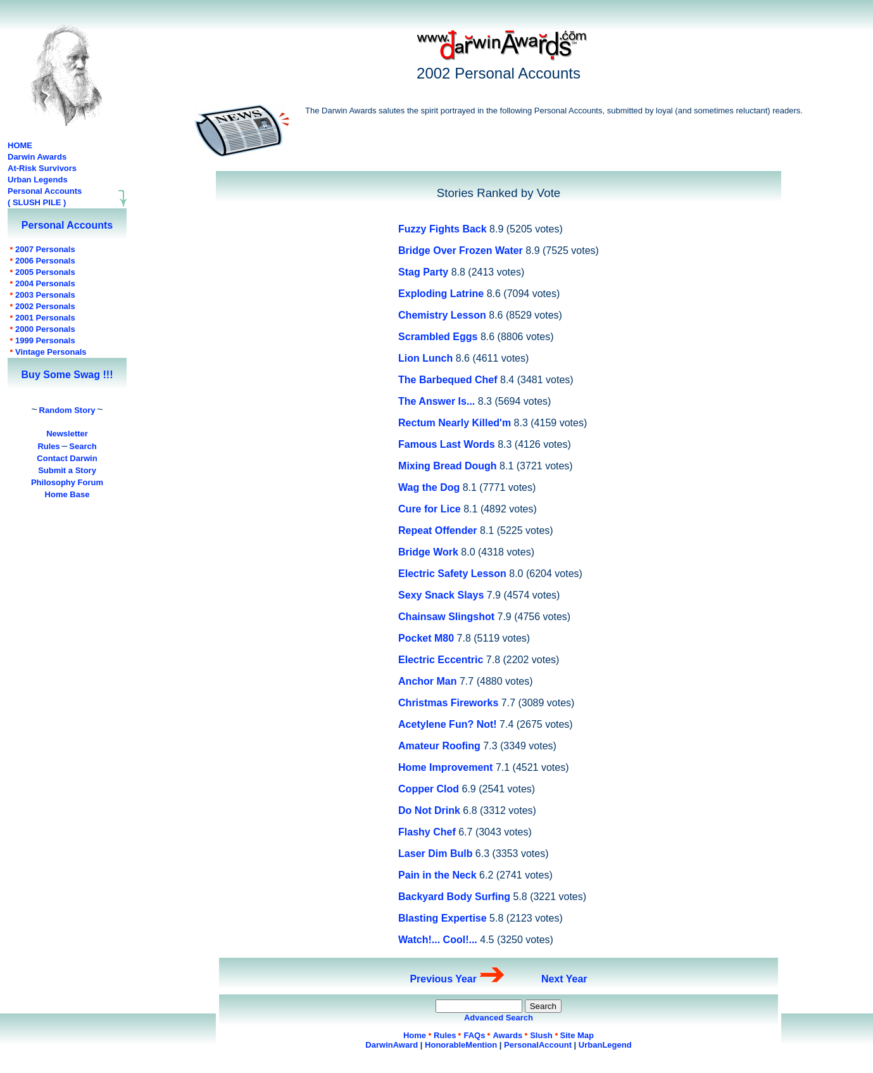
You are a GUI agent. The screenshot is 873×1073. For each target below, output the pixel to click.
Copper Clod (428, 789)
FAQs (474, 1035)
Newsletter (67, 433)
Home (414, 1035)
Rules (48, 446)
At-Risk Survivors (42, 168)
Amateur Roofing (439, 745)
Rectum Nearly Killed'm (454, 422)
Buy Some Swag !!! (67, 374)
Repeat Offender (437, 530)
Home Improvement (445, 767)
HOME (20, 145)
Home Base (67, 494)
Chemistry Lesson (442, 315)
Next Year (564, 979)
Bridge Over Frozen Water (460, 250)
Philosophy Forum (67, 482)
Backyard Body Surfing (454, 896)
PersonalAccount (538, 1045)
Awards (507, 1035)
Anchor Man (427, 681)
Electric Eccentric (440, 659)
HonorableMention (461, 1045)
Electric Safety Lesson (452, 573)
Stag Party (423, 272)
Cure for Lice (429, 509)
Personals (45, 249)
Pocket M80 (426, 638)
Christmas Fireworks (448, 702)
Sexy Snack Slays (441, 595)
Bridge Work (428, 552)
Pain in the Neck (437, 875)
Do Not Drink (429, 810)
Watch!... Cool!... (437, 939)
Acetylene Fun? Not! (447, 724)
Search (82, 446)
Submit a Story (67, 470)
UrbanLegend (605, 1045)
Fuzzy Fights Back (442, 229)
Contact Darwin (67, 458)
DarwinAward (391, 1045)
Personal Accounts (45, 191)
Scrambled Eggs (437, 336)
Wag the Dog (429, 487)
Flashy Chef (427, 832)
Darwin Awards (37, 157)
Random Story (67, 410)
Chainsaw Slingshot (446, 616)
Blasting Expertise (442, 918)
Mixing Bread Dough (447, 465)
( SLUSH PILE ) (37, 202)
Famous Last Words (448, 444)
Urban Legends (38, 179)
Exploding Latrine (441, 293)
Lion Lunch (425, 358)
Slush (541, 1035)
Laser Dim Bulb (435, 853)
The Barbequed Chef (447, 379)
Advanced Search (498, 1017)
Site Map (577, 1035)
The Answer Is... (436, 401)
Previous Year (443, 979)
